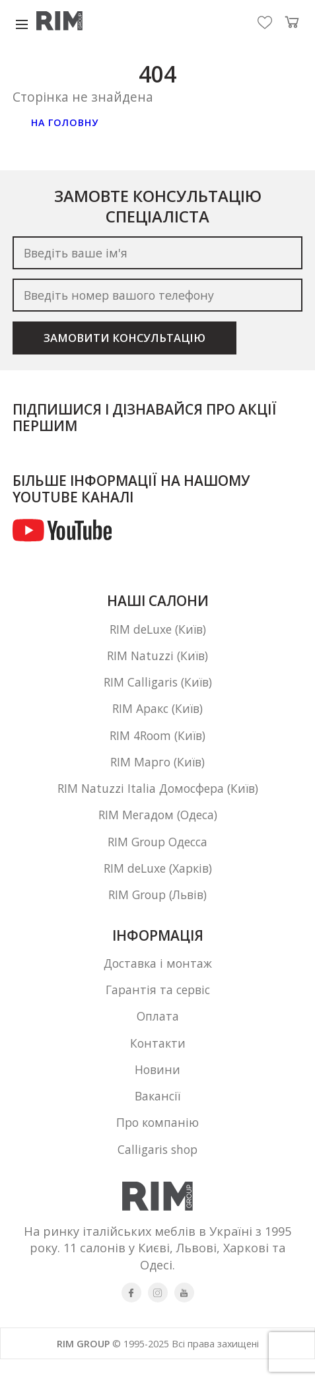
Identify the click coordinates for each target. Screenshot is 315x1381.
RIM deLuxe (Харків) (157, 881)
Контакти (157, 1061)
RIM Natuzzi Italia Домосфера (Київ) (157, 798)
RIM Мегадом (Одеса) (158, 826)
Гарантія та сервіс (157, 1006)
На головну (68, 123)
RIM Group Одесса (157, 853)
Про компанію (157, 1145)
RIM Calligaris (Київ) (158, 687)
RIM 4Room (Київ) (157, 743)
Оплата (158, 1034)
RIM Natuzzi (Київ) (158, 659)
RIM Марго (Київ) (157, 770)
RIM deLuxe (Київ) (157, 632)
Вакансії (157, 1117)
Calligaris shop (157, 1172)
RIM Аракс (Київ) (157, 715)
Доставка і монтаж (158, 978)
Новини (158, 1089)
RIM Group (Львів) (158, 908)
